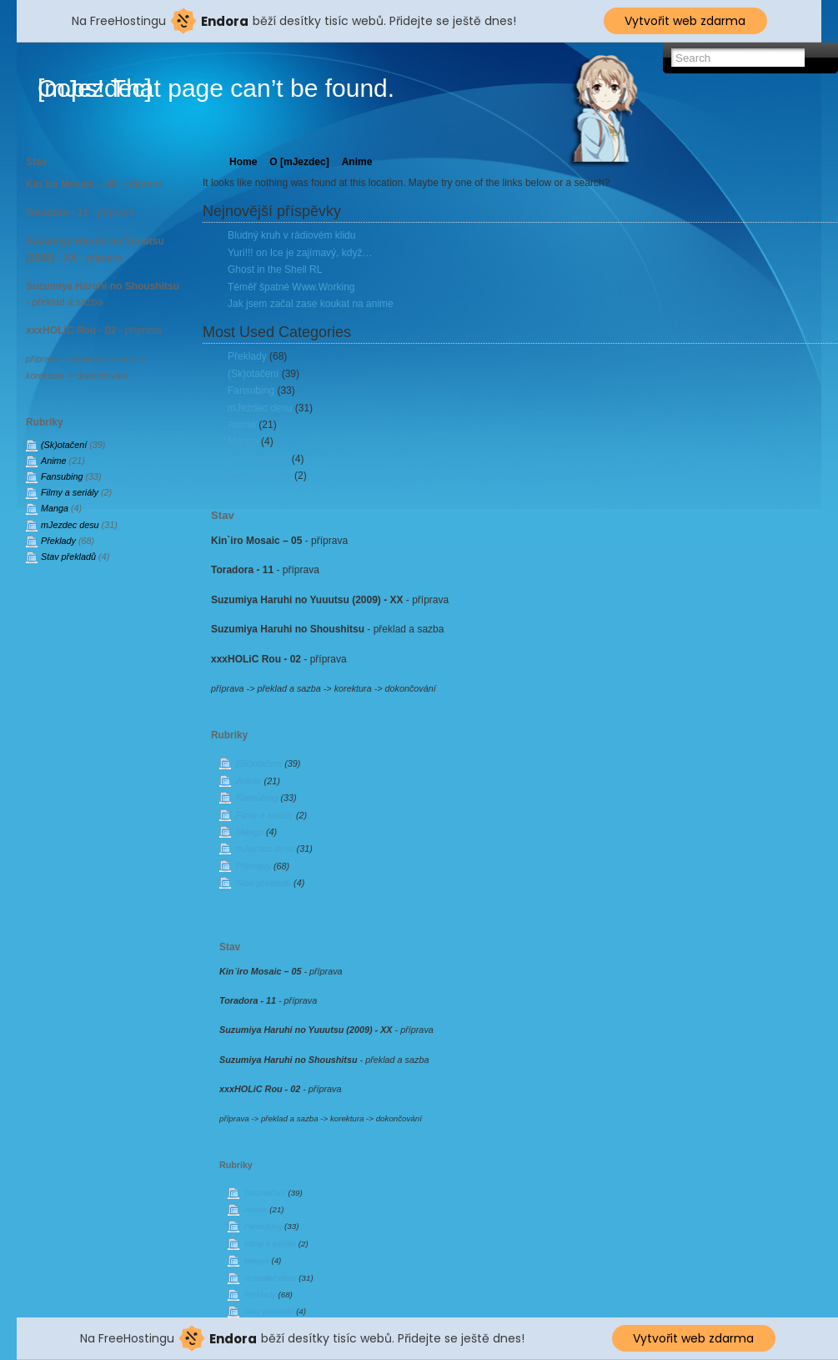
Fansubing (62, 476)
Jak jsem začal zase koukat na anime (311, 304)
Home (243, 162)
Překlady (58, 541)
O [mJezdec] (299, 162)
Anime (54, 461)
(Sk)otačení (64, 445)
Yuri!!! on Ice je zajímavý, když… (300, 253)
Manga (54, 508)
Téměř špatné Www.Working (291, 287)
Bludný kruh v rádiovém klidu (291, 235)
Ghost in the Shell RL (275, 269)
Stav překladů (68, 557)
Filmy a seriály (69, 492)
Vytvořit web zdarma (685, 21)
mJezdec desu (70, 525)
